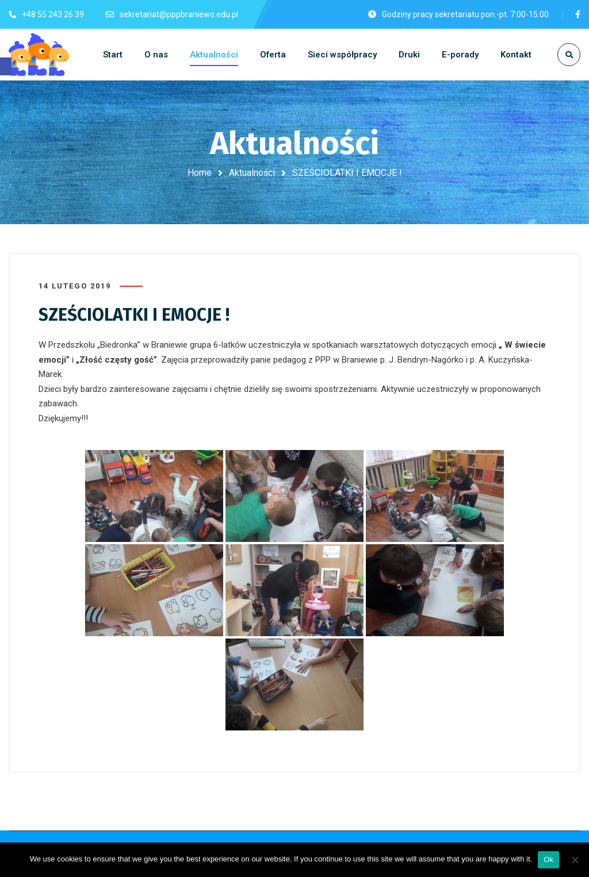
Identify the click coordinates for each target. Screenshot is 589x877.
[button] (6, 66)
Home (200, 172)
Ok (548, 859)
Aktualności (252, 172)
